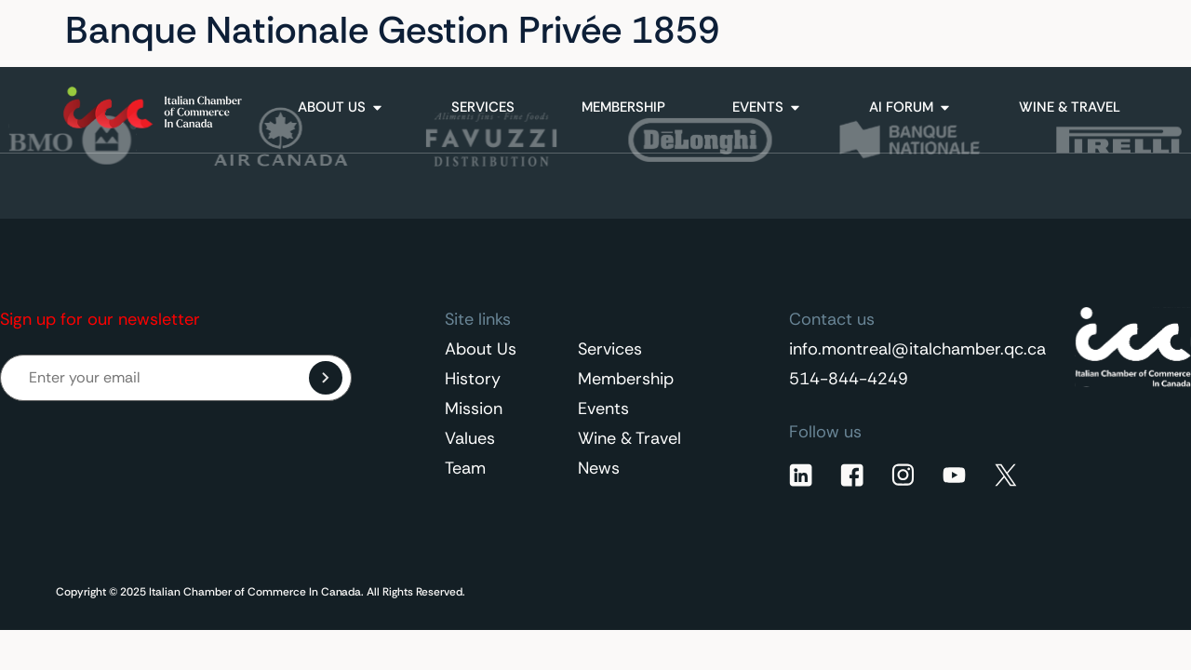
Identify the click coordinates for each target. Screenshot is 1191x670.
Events (603, 408)
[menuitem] (1087, 31)
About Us (480, 349)
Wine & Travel (629, 438)
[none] (1087, 31)
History (473, 379)
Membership (626, 379)
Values (470, 438)
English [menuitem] (1078, 30)
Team (465, 468)
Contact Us (966, 31)
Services (610, 349)
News (599, 468)
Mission (473, 408)
